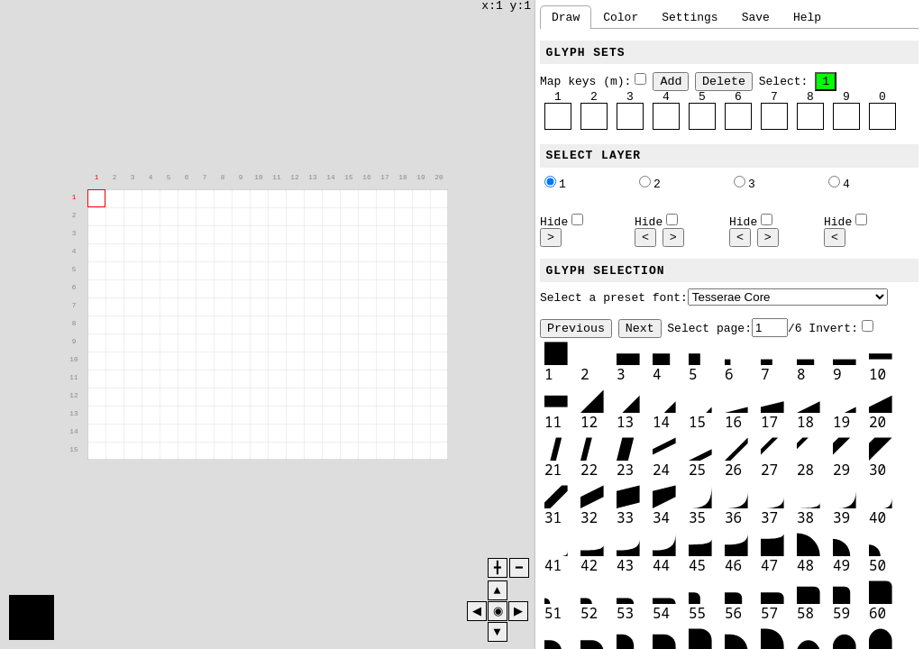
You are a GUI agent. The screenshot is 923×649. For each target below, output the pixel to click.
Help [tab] (807, 17)
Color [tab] (620, 17)
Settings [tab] (689, 17)
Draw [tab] (566, 17)
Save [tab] (756, 17)
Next (640, 329)
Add (670, 81)
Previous (576, 329)
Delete (723, 81)
